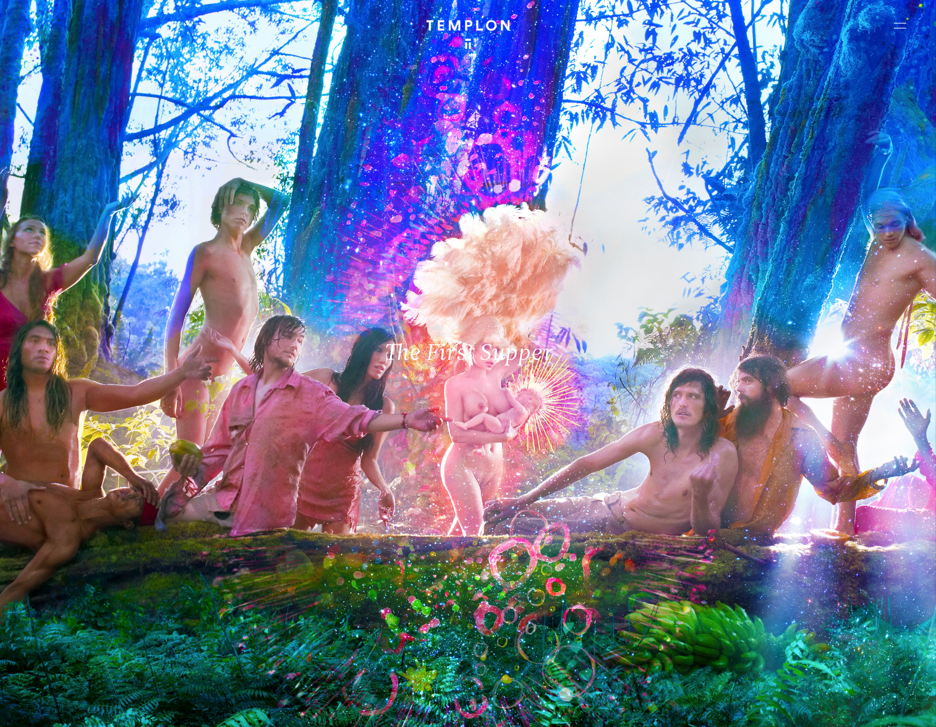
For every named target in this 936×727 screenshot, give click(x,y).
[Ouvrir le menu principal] (900, 25)
